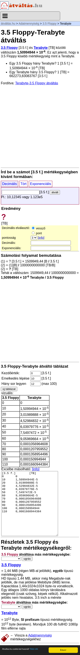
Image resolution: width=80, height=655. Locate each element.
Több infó (34, 649)
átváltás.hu (8, 23)
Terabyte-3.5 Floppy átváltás (36, 83)
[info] (41, 237)
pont (37, 233)
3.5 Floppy (49, 23)
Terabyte (41, 47)
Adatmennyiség (29, 23)
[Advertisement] (40, 126)
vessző (38, 228)
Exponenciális (40, 184)
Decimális (9, 184)
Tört (23, 184)
